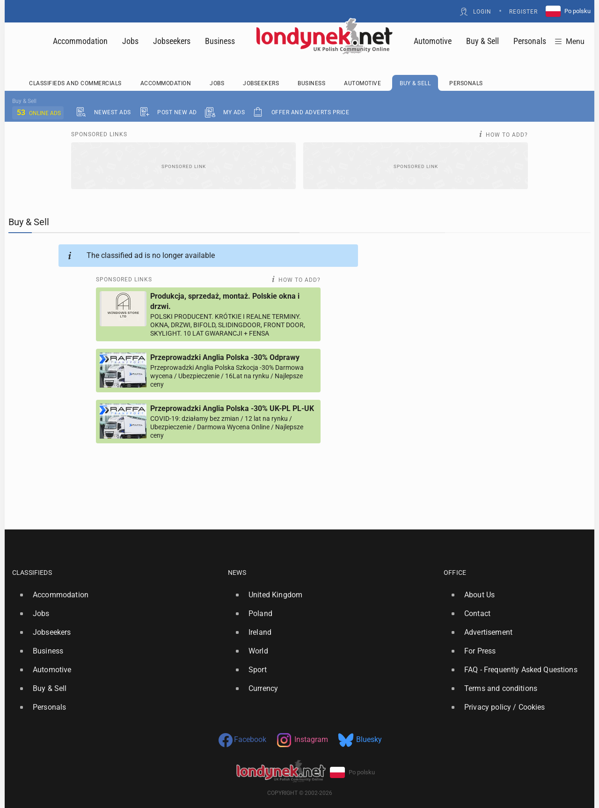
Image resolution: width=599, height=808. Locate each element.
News (237, 572)
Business (220, 41)
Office (455, 572)
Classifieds (32, 572)
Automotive (433, 41)
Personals (529, 41)
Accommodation (80, 41)
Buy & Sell (482, 41)
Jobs (130, 41)
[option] (116, 595)
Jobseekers (171, 41)
